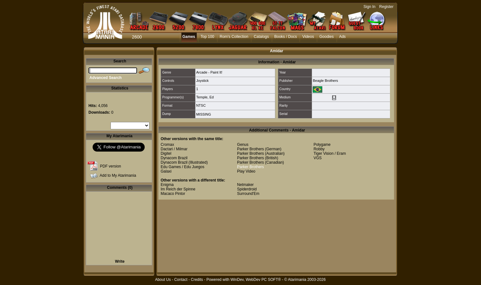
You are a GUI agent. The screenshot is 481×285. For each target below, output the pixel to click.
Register (386, 6)
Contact (180, 279)
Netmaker (245, 184)
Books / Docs (285, 36)
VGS (318, 158)
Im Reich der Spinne (178, 189)
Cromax (167, 144)
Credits (197, 279)
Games (188, 36)
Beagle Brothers (325, 80)
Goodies (326, 36)
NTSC (201, 105)
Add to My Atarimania (118, 175)
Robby (319, 149)
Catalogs (261, 36)
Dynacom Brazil (174, 158)
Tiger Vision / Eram (330, 153)
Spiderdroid (246, 189)
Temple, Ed (205, 97)
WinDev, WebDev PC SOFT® (256, 279)
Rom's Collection (234, 36)
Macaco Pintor (173, 193)
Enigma (167, 184)
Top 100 (207, 36)
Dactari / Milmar (174, 149)
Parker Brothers (250, 149)
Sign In (369, 6)
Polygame (322, 144)
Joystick (202, 80)
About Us (163, 279)
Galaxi (166, 171)
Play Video (246, 171)
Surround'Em (248, 193)
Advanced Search (105, 77)
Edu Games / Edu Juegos (182, 167)
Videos (308, 36)
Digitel (166, 153)
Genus (242, 144)
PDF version (110, 166)
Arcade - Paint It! (209, 72)
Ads (342, 36)
